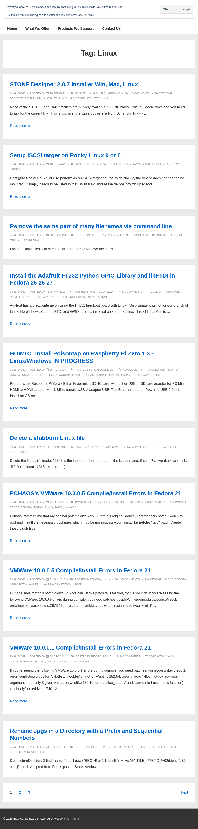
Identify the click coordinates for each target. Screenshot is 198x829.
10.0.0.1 (169, 656)
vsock (77, 584)
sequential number (24, 752)
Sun (115, 446)
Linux (94, 93)
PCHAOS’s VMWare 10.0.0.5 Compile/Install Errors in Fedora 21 (95, 493)
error (14, 507)
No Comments (140, 93)
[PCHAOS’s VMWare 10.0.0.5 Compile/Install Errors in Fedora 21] (57, 502)
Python (101, 296)
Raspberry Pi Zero (123, 374)
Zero (156, 374)
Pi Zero (48, 374)
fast (133, 747)
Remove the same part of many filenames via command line (91, 226)
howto (15, 374)
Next (184, 792)
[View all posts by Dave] (19, 93)
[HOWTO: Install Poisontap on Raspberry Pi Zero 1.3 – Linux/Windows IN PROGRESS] (58, 369)
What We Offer (37, 28)
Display (30, 98)
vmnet (33, 584)
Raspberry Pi (98, 374)
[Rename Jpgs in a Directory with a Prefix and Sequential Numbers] (57, 747)
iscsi (155, 164)
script (171, 747)
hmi (39, 98)
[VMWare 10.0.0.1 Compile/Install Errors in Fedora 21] (58, 656)
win (106, 98)
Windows (113, 93)
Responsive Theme (66, 818)
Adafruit (172, 291)
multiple (16, 240)
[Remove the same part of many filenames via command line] (58, 235)
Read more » (20, 126)
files (172, 235)
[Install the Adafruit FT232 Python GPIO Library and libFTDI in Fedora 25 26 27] (57, 291)
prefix (160, 747)
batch (156, 235)
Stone (80, 98)
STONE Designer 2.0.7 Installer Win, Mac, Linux (74, 84)
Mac (102, 93)
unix (43, 752)
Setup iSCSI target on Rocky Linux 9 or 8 (65, 155)
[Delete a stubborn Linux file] (58, 446)
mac (71, 98)
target (15, 169)
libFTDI (68, 296)
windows (144, 374)
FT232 (38, 296)
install (56, 296)
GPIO (46, 296)
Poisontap (62, 374)
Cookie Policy (86, 15)
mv (26, 240)
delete (176, 446)
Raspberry (79, 374)
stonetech (94, 98)
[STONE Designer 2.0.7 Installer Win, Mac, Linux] (57, 93)
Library (79, 296)
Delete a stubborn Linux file (47, 438)
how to (172, 369)
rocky (173, 164)
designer (17, 98)
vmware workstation (55, 584)
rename (34, 240)
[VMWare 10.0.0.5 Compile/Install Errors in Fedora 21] (57, 579)
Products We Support (76, 28)
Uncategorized (101, 291)
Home (12, 28)
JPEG (141, 747)
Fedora (26, 296)
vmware (70, 507)
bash (125, 747)
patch (58, 507)
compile (181, 502)
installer (51, 98)
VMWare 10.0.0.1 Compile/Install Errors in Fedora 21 (80, 647)
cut (164, 235)
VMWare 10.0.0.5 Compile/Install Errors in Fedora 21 (80, 570)
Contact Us (111, 28)
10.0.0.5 (169, 502)
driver (15, 296)
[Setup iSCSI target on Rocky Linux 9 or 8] (58, 164)
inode (14, 451)
